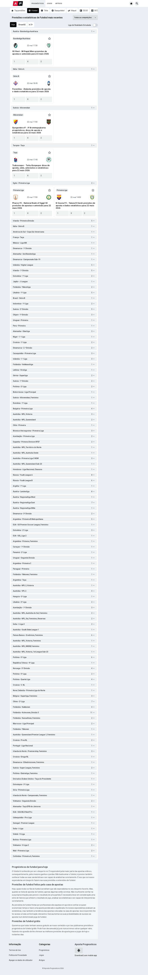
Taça (15, 153)
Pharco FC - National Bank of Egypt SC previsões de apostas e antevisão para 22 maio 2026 (31, 205)
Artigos (58, 3)
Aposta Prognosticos (85, 944)
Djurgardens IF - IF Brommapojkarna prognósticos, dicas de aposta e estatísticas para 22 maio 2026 (29, 130)
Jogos (49, 3)
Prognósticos (38, 3)
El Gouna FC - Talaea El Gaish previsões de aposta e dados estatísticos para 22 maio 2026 (75, 205)
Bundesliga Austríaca (21, 39)
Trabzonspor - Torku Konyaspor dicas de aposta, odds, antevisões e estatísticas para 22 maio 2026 (31, 168)
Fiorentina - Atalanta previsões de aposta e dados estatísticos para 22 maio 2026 (31, 90)
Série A (16, 76)
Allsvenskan (18, 115)
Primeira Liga (18, 190)
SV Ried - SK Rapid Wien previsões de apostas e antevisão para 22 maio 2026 (30, 52)
